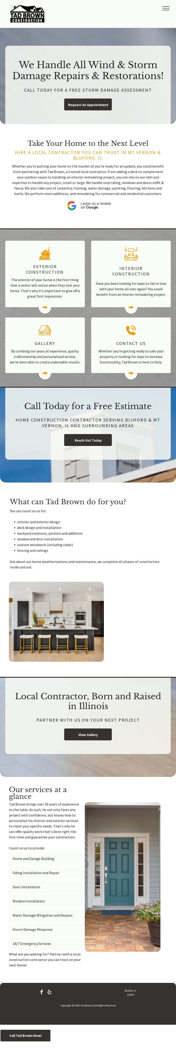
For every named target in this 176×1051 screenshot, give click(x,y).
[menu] (166, 8)
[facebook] (41, 993)
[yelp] (49, 993)
